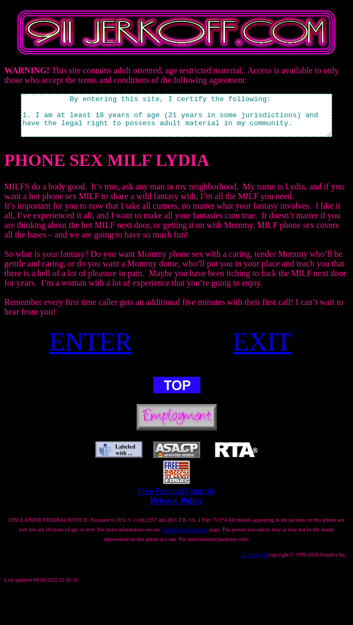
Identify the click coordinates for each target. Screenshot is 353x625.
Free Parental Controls (176, 499)
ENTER (90, 350)
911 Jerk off (254, 563)
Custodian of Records (185, 537)
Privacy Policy (176, 508)
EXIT (262, 350)
